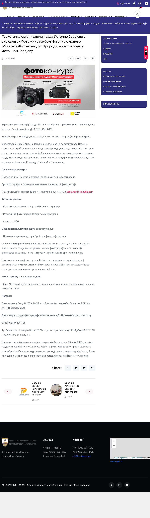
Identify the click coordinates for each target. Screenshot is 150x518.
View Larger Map (116, 461)
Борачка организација (114, 86)
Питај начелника (111, 104)
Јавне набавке (110, 38)
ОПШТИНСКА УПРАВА (56, 16)
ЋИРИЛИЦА (120, 16)
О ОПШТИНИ (7, 16)
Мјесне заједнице (112, 81)
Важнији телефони (112, 91)
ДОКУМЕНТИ (104, 16)
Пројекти (107, 54)
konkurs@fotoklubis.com (79, 191)
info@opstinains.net (81, 456)
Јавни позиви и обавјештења (117, 43)
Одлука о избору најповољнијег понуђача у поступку (39, 388)
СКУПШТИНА (37, 16)
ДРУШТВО (89, 16)
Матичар (107, 71)
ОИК (105, 59)
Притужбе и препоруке (114, 76)
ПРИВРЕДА (75, 16)
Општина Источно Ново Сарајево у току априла (72, 387)
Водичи (107, 48)
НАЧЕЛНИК (22, 16)
